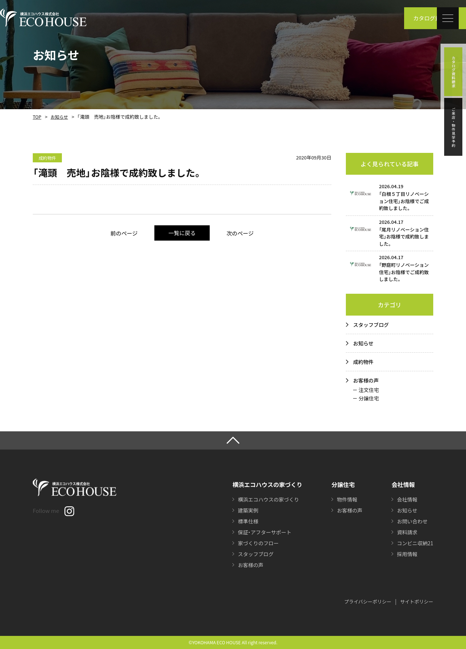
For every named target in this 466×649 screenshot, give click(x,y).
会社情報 (407, 499)
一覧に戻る (182, 233)
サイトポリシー (416, 601)
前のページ (124, 233)
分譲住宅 (369, 398)
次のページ (240, 233)
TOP (37, 117)
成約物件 (363, 361)
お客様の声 (366, 380)
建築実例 (248, 510)
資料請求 (407, 532)
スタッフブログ (371, 324)
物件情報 (347, 499)
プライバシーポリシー (367, 601)
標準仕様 (248, 521)
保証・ (264, 532)
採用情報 (407, 554)
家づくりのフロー (258, 543)
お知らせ (59, 117)
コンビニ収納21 (415, 543)
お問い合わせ (412, 521)
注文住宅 (369, 389)
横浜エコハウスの (268, 499)
